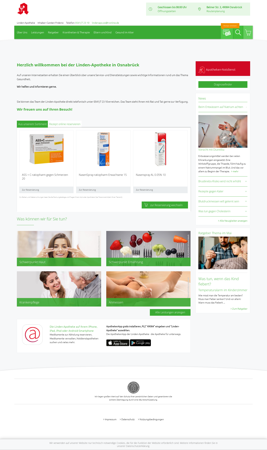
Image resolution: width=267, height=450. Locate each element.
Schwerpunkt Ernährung (126, 262)
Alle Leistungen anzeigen (170, 312)
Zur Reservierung (30, 189)
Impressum (110, 419)
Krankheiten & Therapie (76, 32)
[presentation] (21, 163)
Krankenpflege (29, 302)
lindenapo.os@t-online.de (105, 22)
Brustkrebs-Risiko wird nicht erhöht (219, 181)
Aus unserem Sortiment (32, 124)
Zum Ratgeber (239, 308)
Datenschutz (128, 419)
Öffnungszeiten (167, 11)
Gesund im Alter (124, 32)
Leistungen (37, 32)
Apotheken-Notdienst (216, 69)
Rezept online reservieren (64, 124)
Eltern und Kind (103, 32)
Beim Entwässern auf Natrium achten (220, 107)
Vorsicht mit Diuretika (211, 149)
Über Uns (22, 32)
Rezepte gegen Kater (210, 191)
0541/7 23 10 (82, 22)
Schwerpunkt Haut (32, 262)
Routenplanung (216, 11)
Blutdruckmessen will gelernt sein (218, 201)
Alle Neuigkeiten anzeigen (233, 220)
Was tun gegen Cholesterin (214, 211)
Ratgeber (53, 32)
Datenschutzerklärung (137, 446)
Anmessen (116, 302)
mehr (235, 171)
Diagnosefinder (223, 84)
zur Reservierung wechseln (163, 205)
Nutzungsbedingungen (152, 419)
